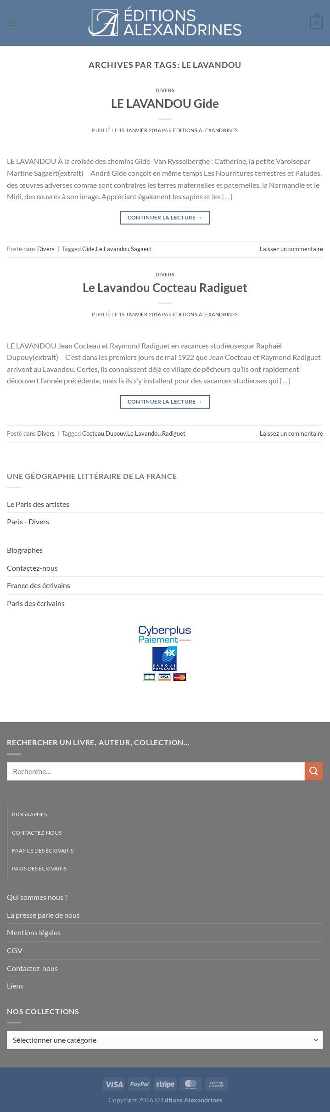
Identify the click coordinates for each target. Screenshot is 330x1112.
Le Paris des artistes (38, 504)
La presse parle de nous (43, 914)
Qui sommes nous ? (37, 897)
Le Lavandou (112, 249)
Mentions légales (34, 932)
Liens (15, 985)
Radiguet (173, 433)
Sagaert (141, 249)
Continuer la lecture (165, 217)
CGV (14, 950)
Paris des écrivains (36, 603)
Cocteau (93, 433)
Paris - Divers (28, 521)
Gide (88, 249)
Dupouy (116, 433)
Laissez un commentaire (291, 249)
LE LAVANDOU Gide (165, 103)
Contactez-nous (32, 567)
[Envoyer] (314, 771)
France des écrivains (38, 585)
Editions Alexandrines (205, 130)
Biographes (25, 549)
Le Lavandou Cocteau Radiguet (165, 287)
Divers (165, 90)
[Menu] (12, 22)
